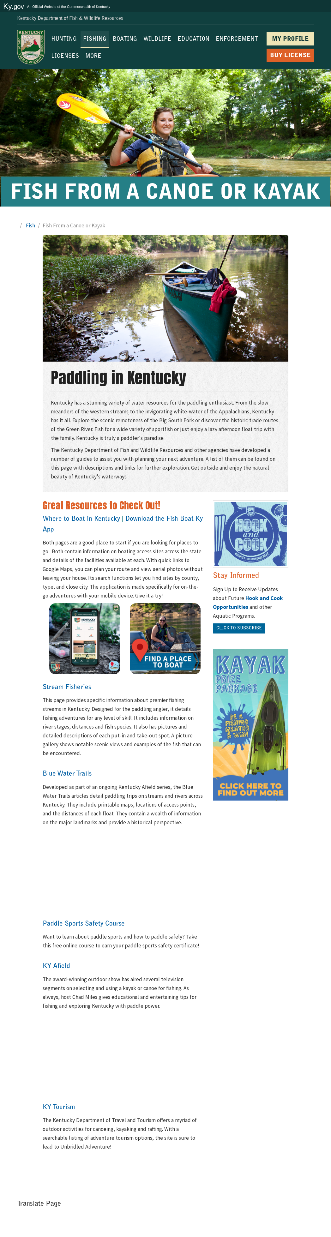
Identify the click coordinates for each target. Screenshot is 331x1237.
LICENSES (65, 56)
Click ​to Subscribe (239, 628)
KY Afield (56, 966)
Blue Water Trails (67, 774)
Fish (30, 225)
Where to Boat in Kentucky (81, 519)
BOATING (125, 39)
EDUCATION (193, 39)
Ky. (13, 6)
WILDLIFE (157, 39)
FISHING (94, 39)
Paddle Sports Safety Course (84, 924)
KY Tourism (59, 1107)
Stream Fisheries (67, 687)
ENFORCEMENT (237, 39)
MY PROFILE (290, 39)
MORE (93, 56)
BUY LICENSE (290, 56)
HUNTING (64, 39)
